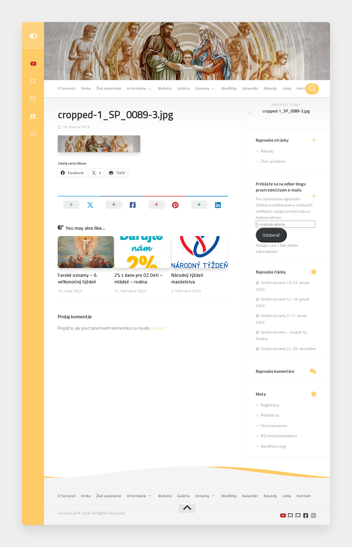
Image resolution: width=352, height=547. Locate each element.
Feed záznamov (274, 425)
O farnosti (66, 88)
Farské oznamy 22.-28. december (288, 348)
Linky (286, 88)
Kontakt (304, 88)
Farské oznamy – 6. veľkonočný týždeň (78, 278)
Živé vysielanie (108, 88)
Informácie (136, 88)
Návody (270, 88)
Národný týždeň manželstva (187, 278)
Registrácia (270, 405)
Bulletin (165, 88)
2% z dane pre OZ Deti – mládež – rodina (138, 278)
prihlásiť (158, 328)
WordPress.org (273, 446)
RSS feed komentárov (279, 436)
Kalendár (250, 88)
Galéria (183, 88)
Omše (86, 88)
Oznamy (202, 88)
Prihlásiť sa (270, 415)
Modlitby (229, 88)
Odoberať (271, 235)
